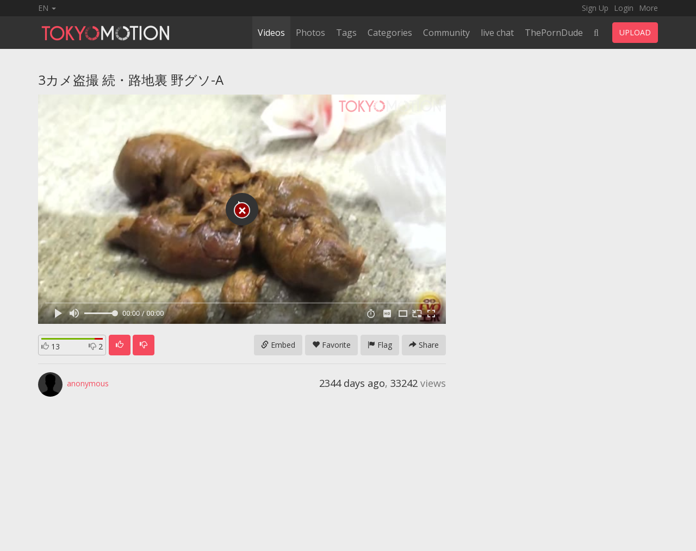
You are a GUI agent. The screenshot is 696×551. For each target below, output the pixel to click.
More (648, 8)
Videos (271, 33)
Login (623, 8)
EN (47, 8)
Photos (310, 33)
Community (446, 33)
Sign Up (595, 8)
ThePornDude (554, 33)
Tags (346, 33)
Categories (390, 33)
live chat (497, 33)
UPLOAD (635, 32)
